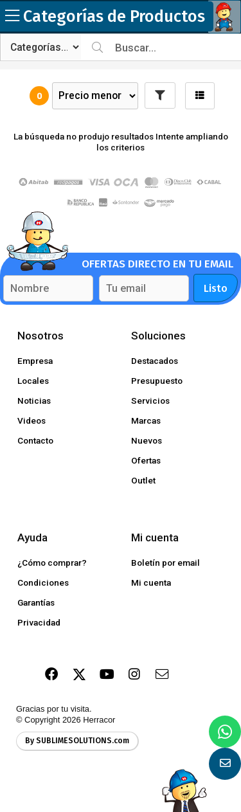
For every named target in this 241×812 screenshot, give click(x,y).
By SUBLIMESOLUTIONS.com (77, 740)
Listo (216, 288)
